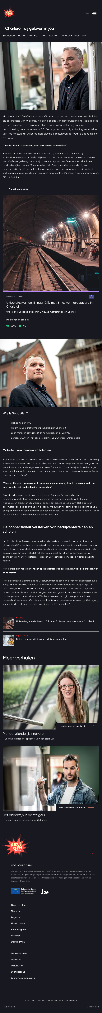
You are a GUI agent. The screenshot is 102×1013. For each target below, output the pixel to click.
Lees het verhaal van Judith (77, 726)
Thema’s (15, 911)
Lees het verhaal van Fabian (76, 807)
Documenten (18, 941)
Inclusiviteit (17, 965)
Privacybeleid (9, 1007)
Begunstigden (18, 929)
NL (89, 853)
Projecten (16, 917)
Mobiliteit (16, 959)
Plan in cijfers (18, 923)
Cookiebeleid (93, 1007)
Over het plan (18, 905)
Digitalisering (18, 971)
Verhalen (15, 935)
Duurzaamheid (19, 953)
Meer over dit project (17, 319)
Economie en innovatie (23, 978)
